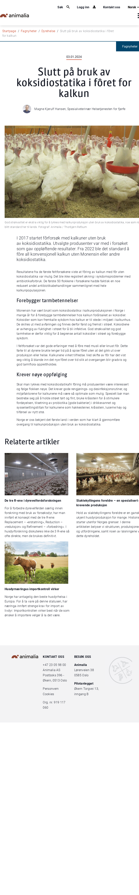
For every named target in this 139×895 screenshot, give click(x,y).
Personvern (51, 689)
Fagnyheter (29, 31)
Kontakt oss (111, 7)
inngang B (81, 694)
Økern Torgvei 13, (87, 689)
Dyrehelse (48, 31)
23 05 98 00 (57, 665)
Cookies (48, 694)
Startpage (9, 31)
